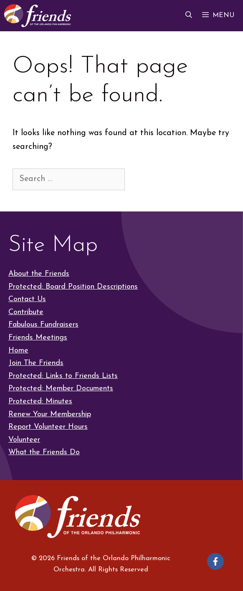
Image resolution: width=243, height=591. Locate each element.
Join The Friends (35, 363)
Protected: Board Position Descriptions (73, 287)
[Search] (140, 179)
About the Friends (38, 274)
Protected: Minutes (40, 401)
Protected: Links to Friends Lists (63, 376)
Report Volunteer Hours (48, 427)
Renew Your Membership (49, 414)
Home (18, 351)
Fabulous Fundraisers (43, 325)
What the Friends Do (44, 452)
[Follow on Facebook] (215, 561)
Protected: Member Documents (60, 388)
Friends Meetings (37, 338)
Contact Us (27, 299)
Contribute (25, 312)
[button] (188, 15)
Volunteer (24, 440)
